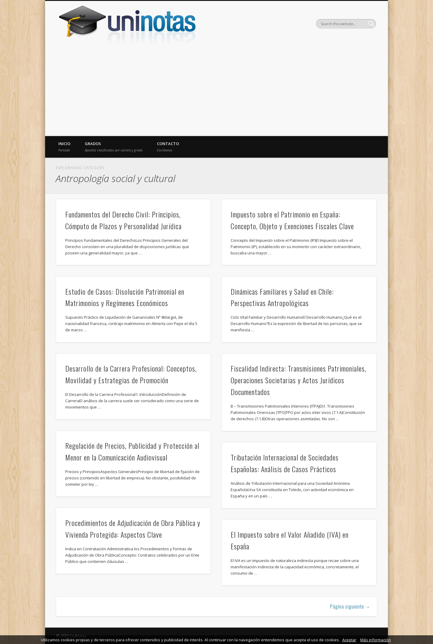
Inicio (64, 146)
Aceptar (349, 639)
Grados (114, 146)
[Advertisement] (216, 91)
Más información (375, 639)
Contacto (168, 146)
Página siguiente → (350, 606)
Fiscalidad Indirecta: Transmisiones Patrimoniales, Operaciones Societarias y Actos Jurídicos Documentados (298, 380)
